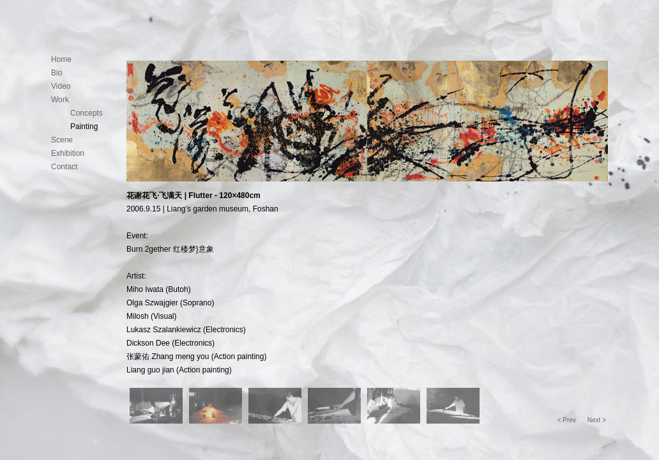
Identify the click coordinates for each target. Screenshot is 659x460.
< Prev (566, 420)
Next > (596, 420)
